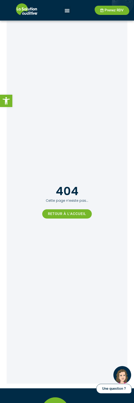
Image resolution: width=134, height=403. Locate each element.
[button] (6, 101)
